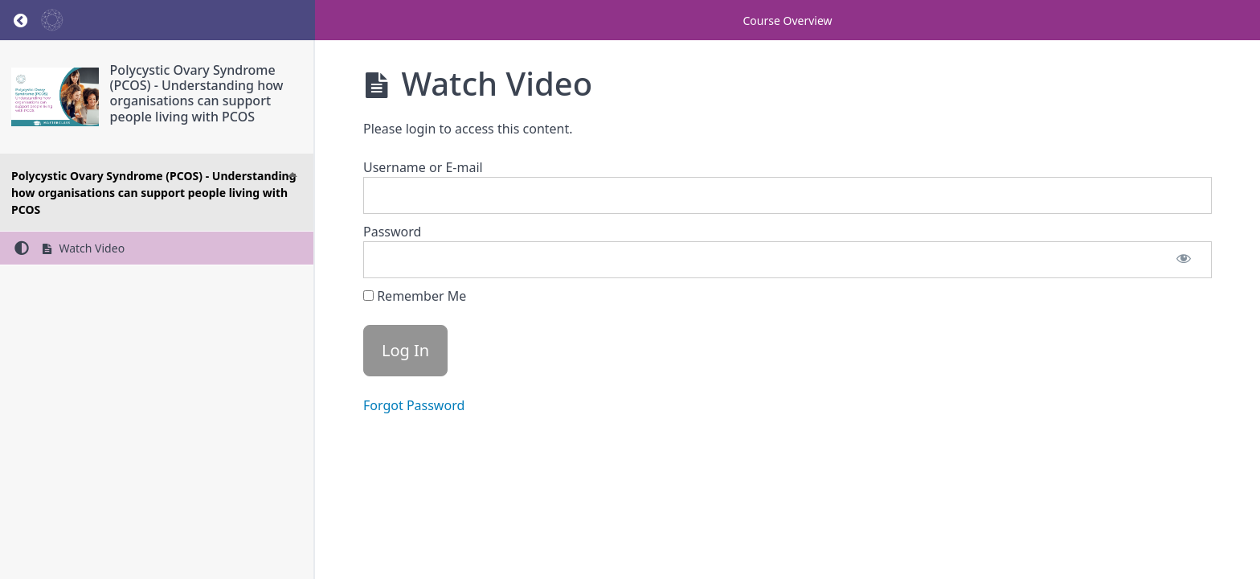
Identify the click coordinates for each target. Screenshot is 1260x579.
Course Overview (787, 20)
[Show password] (1184, 259)
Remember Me (414, 296)
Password (392, 231)
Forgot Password (413, 405)
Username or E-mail (423, 167)
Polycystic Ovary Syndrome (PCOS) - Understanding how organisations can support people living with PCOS (197, 93)
